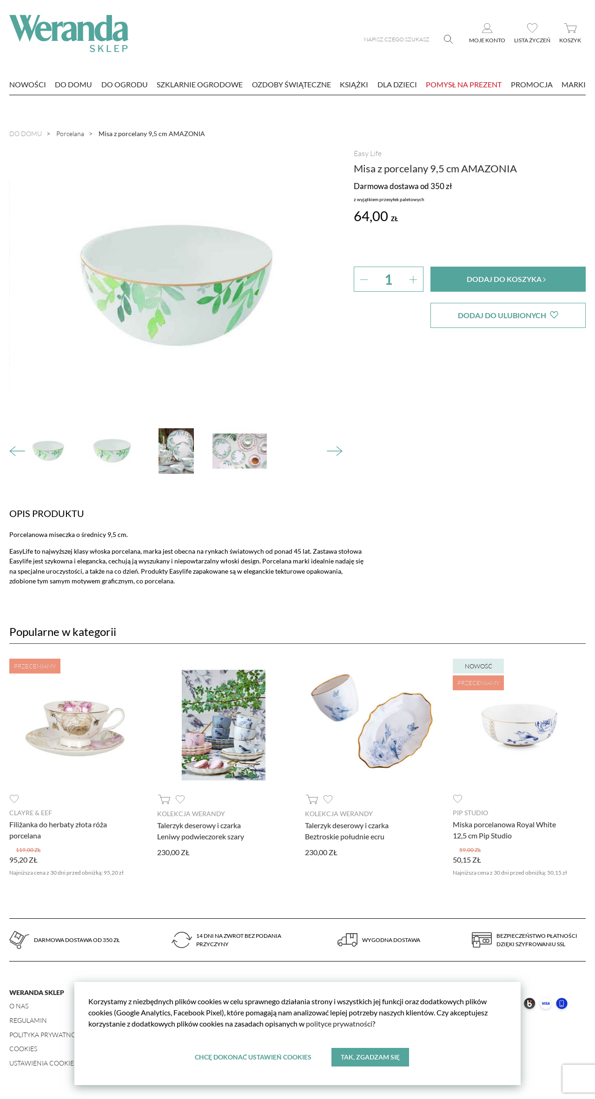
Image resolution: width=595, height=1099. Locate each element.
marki (574, 84)
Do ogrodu (124, 84)
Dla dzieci (397, 84)
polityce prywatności (339, 1023)
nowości (27, 84)
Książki (354, 84)
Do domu (73, 84)
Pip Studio (470, 813)
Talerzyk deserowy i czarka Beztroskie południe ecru (347, 831)
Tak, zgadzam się (370, 1057)
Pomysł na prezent (464, 84)
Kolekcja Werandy (191, 814)
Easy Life (368, 153)
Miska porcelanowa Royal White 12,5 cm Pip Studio (504, 830)
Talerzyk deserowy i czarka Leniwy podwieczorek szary (200, 831)
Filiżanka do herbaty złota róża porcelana (58, 830)
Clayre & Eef (30, 813)
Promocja (532, 84)
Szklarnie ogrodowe (200, 84)
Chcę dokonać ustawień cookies (253, 1057)
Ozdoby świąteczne (291, 84)
